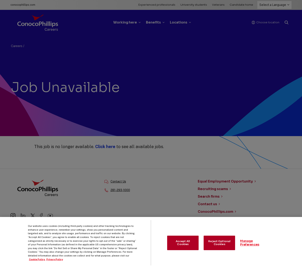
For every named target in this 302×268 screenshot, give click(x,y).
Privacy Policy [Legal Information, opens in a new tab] (54, 264)
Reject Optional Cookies (219, 247)
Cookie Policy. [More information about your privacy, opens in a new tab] (37, 264)
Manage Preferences (249, 247)
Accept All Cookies (183, 247)
